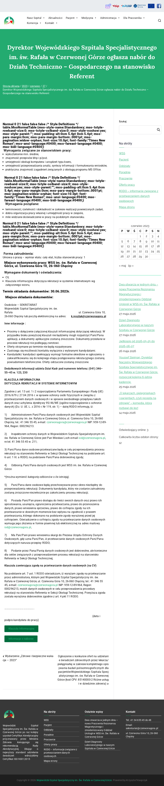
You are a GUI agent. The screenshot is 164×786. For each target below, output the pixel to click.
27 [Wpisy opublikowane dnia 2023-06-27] (128, 256)
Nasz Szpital (36, 17)
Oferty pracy (127, 184)
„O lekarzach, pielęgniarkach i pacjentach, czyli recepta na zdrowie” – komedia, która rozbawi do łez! (137, 400)
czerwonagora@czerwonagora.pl (67, 422)
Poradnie (124, 172)
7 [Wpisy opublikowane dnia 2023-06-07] (134, 241)
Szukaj (122, 121)
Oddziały (124, 166)
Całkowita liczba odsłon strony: (139, 437)
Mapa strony (127, 207)
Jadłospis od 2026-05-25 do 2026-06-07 (137, 344)
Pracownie (125, 178)
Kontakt (51, 23)
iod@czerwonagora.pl (92, 438)
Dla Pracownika (134, 17)
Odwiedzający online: (133, 430)
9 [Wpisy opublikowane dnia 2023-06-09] (146, 241)
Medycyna (89, 17)
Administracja (110, 17)
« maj (122, 265)
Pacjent (72, 17)
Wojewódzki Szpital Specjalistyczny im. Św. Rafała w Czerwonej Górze (74, 780)
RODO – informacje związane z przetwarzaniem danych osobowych (138, 196)
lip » (131, 265)
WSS (122, 153)
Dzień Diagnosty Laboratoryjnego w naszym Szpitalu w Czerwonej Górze (137, 325)
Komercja (34, 23)
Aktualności (55, 17)
